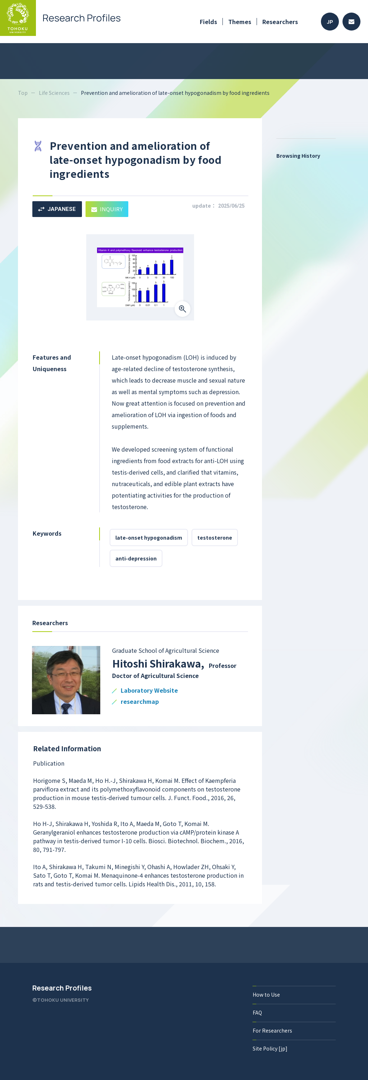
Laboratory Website (149, 690)
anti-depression (136, 558)
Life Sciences (54, 92)
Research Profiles (62, 988)
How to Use (266, 994)
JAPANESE (57, 209)
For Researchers (272, 1030)
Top (23, 92)
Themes (239, 21)
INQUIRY (107, 209)
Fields (208, 21)
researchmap (140, 701)
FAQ (257, 1012)
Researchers (280, 21)
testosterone (214, 537)
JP (330, 22)
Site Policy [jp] (270, 1048)
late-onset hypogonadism (148, 537)
